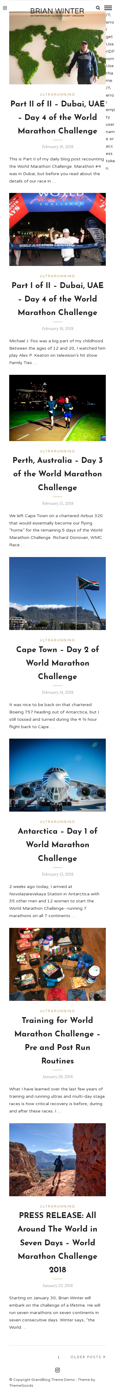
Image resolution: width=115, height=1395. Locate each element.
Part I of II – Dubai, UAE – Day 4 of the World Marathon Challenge (58, 299)
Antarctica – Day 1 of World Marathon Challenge (58, 845)
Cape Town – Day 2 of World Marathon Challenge (57, 663)
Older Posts (88, 1357)
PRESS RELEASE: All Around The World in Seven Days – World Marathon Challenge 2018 (57, 1243)
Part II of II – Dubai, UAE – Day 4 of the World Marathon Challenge (57, 118)
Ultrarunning (57, 95)
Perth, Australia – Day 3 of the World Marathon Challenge (58, 474)
